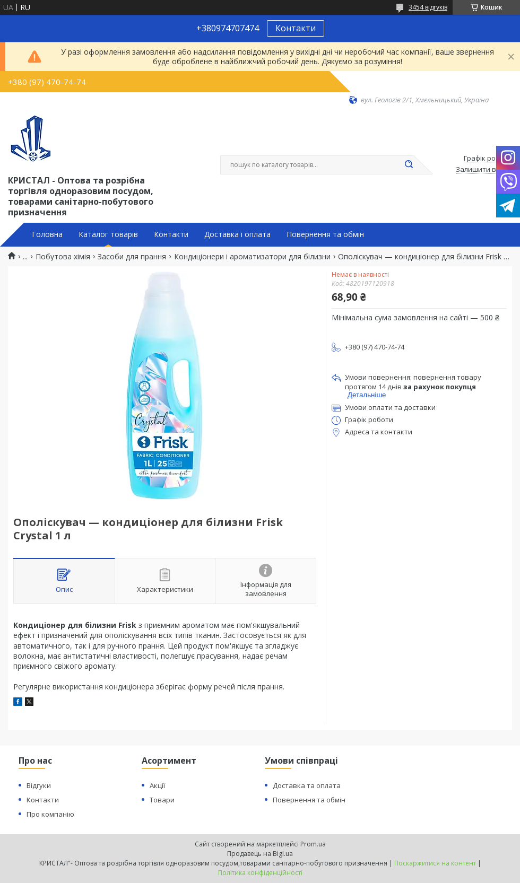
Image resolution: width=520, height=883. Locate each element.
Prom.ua (313, 844)
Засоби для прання (132, 256)
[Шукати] (408, 164)
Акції (157, 785)
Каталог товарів (108, 234)
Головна (47, 234)
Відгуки (39, 785)
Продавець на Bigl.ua (260, 853)
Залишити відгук (484, 169)
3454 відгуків (428, 7)
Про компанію (50, 814)
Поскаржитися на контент (435, 863)
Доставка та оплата (307, 785)
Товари (162, 800)
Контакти (295, 28)
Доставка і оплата (237, 234)
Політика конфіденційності (260, 872)
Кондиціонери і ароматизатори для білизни (252, 256)
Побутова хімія (63, 256)
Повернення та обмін (325, 234)
